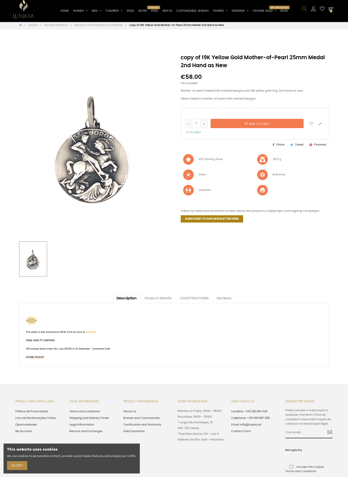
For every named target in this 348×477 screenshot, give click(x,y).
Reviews (224, 300)
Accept (17, 465)
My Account (23, 432)
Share (280, 146)
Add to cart (257, 125)
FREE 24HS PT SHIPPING (40, 342)
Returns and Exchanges (86, 432)
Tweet (299, 146)
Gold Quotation (134, 432)
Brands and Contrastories (141, 419)
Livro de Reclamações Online (35, 419)
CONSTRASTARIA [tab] (194, 300)
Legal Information (81, 426)
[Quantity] (196, 124)
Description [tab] (127, 300)
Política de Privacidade (31, 413)
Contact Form (241, 432)
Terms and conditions (84, 413)
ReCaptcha (290, 451)
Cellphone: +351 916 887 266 (250, 419)
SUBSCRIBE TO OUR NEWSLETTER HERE (212, 220)
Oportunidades (26, 426)
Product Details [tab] (158, 300)
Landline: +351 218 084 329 (249, 413)
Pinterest (320, 146)
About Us (129, 413)
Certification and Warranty (142, 426)
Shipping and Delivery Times (89, 419)
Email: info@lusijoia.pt (246, 426)
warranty (91, 333)
